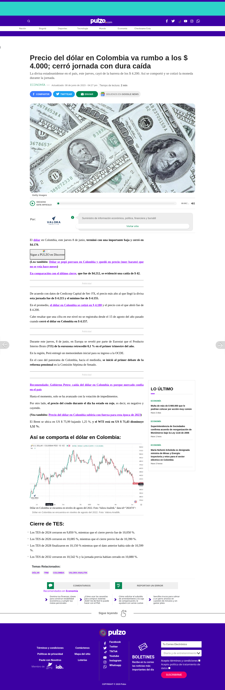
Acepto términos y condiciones (179, 660)
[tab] (78, 585)
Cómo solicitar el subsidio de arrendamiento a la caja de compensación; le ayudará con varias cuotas (131, 599)
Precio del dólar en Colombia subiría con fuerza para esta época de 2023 (95, 414)
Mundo (102, 28)
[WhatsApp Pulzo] (198, 22)
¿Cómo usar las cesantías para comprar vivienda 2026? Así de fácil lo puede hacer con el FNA (96, 599)
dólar (36, 240)
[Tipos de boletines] (181, 653)
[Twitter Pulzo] (173, 22)
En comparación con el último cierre (53, 273)
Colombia (58, 573)
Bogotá (42, 28)
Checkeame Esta (142, 28)
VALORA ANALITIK (78, 573)
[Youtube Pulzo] (186, 22)
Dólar (35, 573)
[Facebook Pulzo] (167, 22)
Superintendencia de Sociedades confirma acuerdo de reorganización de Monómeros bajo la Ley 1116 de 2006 (171, 429)
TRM (46, 573)
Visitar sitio (132, 226)
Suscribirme (174, 675)
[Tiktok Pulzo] (180, 23)
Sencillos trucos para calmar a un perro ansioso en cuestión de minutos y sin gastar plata (166, 599)
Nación (22, 28)
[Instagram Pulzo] (192, 22)
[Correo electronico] (181, 644)
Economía (122, 28)
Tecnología (82, 28)
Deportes (62, 28)
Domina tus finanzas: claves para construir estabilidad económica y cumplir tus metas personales (63, 599)
